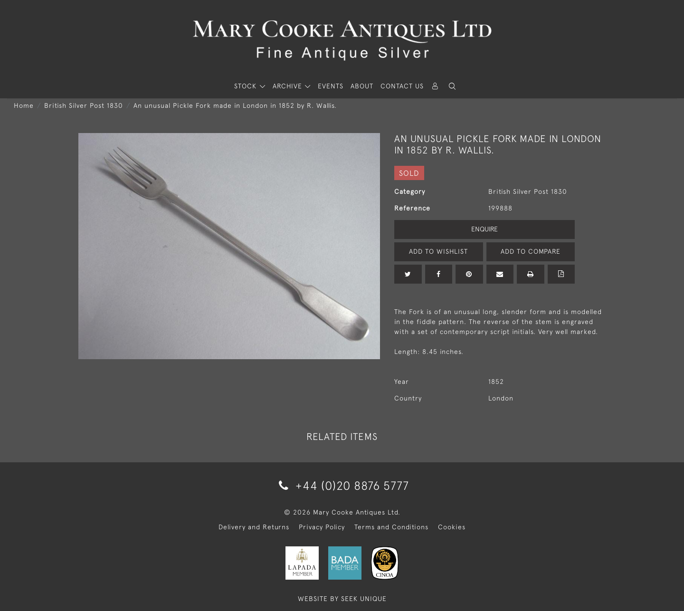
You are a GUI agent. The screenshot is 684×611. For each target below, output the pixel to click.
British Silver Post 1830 (83, 105)
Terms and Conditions (391, 527)
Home (24, 105)
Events (330, 86)
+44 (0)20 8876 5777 (342, 485)
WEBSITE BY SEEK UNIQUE (342, 598)
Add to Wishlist (438, 251)
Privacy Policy (322, 527)
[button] (452, 86)
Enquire (484, 229)
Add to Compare (530, 251)
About (362, 86)
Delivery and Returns (253, 527)
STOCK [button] (246, 86)
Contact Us (402, 86)
